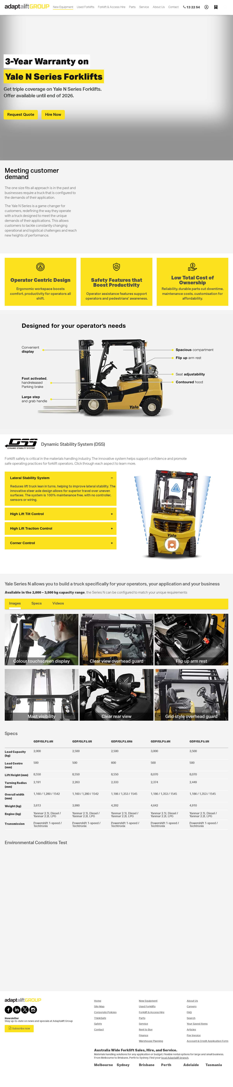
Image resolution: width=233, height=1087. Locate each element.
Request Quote (20, 115)
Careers (191, 1006)
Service (144, 7)
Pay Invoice (194, 1035)
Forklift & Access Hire (111, 7)
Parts (132, 7)
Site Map (99, 1006)
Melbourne (103, 1064)
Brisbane (147, 1064)
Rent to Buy (146, 1029)
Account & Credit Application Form (207, 1041)
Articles (191, 1029)
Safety (98, 1023)
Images (15, 603)
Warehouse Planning (151, 1041)
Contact (173, 7)
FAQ (189, 1012)
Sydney (123, 1064)
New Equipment (63, 7)
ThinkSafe (100, 1018)
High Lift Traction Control (31, 528)
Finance (143, 1035)
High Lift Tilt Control (27, 514)
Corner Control (22, 543)
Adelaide (191, 1064)
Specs (36, 603)
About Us (159, 7)
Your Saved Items (197, 1023)
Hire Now (53, 115)
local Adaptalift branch (174, 1058)
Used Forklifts (85, 7)
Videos (58, 603)
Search (191, 1018)
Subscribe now (19, 1028)
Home (97, 1001)
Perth (166, 1064)
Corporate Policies (105, 1012)
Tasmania (214, 1064)
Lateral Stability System (30, 478)
